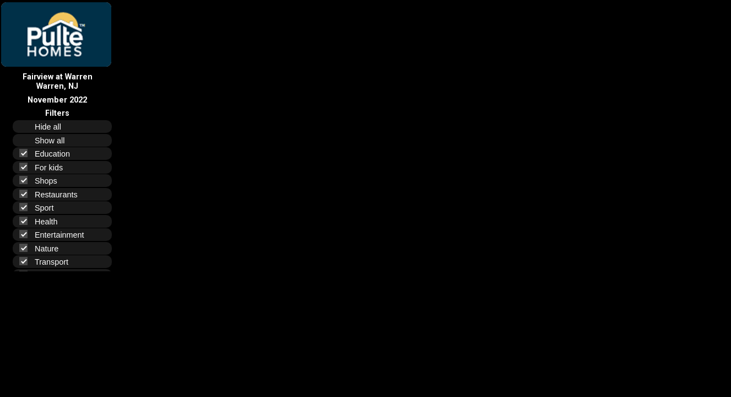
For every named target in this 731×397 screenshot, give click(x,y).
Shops (43, 180)
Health (43, 221)
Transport (48, 261)
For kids (45, 167)
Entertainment (56, 234)
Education (49, 153)
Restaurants (53, 194)
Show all (54, 140)
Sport (41, 207)
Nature (43, 248)
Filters (57, 113)
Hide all (53, 126)
